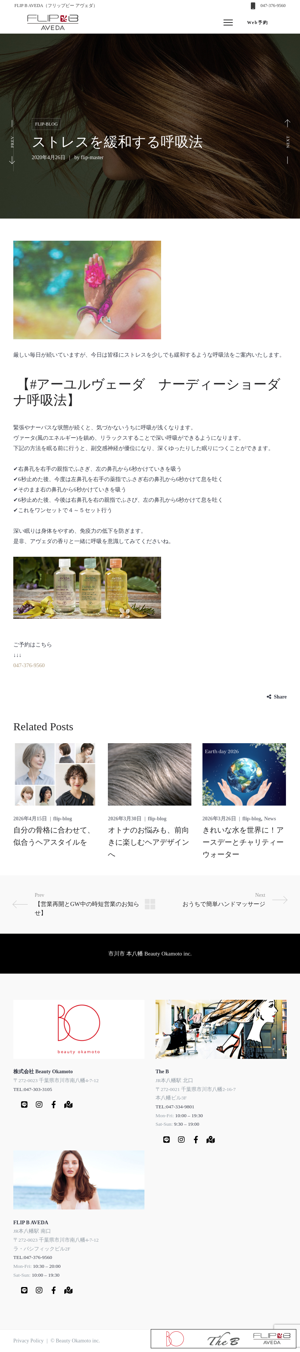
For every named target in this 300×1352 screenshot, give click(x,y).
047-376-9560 (273, 5)
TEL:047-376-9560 (32, 1257)
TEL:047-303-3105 (32, 1089)
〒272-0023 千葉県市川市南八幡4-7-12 (56, 1080)
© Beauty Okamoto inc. (75, 1341)
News (270, 818)
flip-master (92, 157)
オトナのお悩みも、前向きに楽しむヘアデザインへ (148, 842)
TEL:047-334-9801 (175, 1106)
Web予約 (257, 22)
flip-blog (46, 124)
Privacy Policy (28, 1341)
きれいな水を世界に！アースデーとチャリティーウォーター (243, 842)
